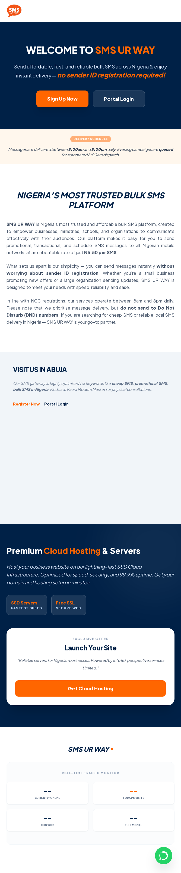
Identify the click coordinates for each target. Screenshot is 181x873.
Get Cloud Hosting (90, 688)
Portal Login (119, 99)
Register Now (26, 403)
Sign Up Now (62, 98)
